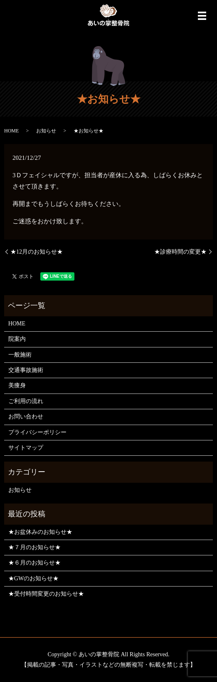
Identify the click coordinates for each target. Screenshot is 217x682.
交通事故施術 (25, 370)
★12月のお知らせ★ (36, 252)
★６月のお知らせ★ (34, 563)
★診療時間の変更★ (180, 252)
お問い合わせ (25, 416)
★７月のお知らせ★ (34, 547)
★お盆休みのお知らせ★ (40, 532)
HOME (11, 131)
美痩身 (17, 385)
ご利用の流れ (25, 401)
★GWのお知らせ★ (33, 578)
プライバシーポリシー (37, 432)
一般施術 (20, 355)
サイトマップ (25, 448)
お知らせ (46, 131)
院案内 (17, 339)
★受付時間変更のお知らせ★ (46, 594)
